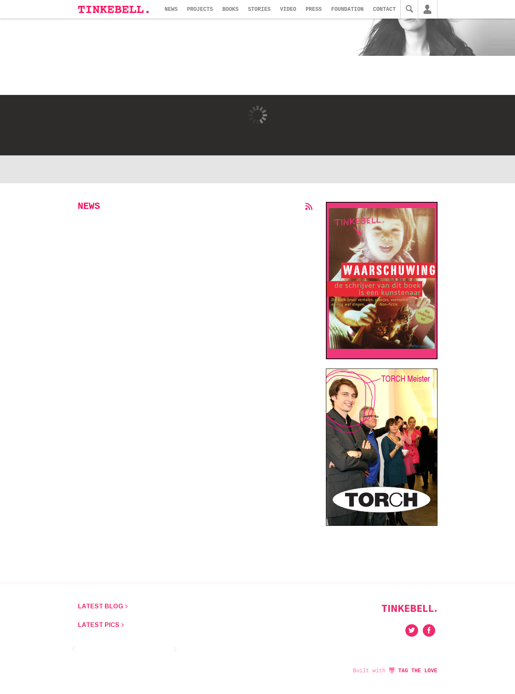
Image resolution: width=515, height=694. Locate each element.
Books (230, 9)
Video (288, 9)
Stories (259, 9)
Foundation (347, 9)
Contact (384, 9)
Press (313, 9)
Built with (395, 671)
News (171, 9)
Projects (200, 9)
